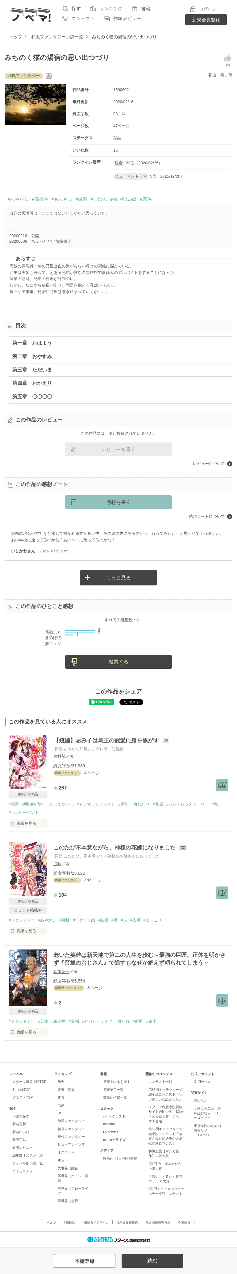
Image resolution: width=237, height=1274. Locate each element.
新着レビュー (22, 1147)
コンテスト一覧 (160, 1081)
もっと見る (118, 577)
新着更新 (19, 1124)
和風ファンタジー (71, 1121)
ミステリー (66, 1152)
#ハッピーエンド (24, 812)
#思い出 (128, 199)
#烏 (215, 804)
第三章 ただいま (32, 369)
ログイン (207, 8)
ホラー (63, 1160)
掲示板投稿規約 (127, 1222)
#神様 (64, 920)
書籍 (145, 8)
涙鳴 (57, 863)
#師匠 (138, 1021)
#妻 (114, 920)
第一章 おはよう (32, 343)
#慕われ (122, 1021)
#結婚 (103, 920)
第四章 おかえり (32, 383)
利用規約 (70, 1222)
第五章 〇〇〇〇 (32, 396)
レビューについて (209, 463)
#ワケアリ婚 (84, 920)
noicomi (109, 1124)
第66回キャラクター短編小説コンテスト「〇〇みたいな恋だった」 (165, 1094)
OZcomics (110, 1132)
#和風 (158, 804)
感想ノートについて (207, 516)
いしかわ (19, 551)
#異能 (123, 804)
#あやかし (18, 199)
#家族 (146, 199)
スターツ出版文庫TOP (29, 1081)
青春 (61, 1097)
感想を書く (118, 502)
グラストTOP (22, 1097)
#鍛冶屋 (58, 1021)
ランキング (111, 8)
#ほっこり (152, 920)
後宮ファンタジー (71, 1129)
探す (76, 8)
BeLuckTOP (21, 1090)
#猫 (113, 199)
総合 (61, 1081)
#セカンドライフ (97, 1021)
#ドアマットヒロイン (96, 804)
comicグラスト (114, 1116)
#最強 (74, 1021)
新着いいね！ (22, 1132)
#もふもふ (62, 199)
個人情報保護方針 (158, 1222)
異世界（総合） (69, 1168)
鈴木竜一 (61, 971)
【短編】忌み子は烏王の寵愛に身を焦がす (106, 740)
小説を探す (20, 1116)
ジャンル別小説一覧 (27, 1163)
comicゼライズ (114, 1140)
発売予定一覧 (113, 1090)
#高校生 (40, 199)
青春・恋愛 (66, 1090)
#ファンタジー (22, 920)
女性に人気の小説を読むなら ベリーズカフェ (207, 1113)
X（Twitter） (203, 1081)
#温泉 (81, 199)
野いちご (200, 1100)
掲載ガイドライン (96, 1222)
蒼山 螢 (216, 75)
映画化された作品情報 (120, 1158)
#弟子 (151, 1021)
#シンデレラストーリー (187, 804)
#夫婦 (135, 920)
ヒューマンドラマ (71, 1144)
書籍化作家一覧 (115, 1097)
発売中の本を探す (116, 1081)
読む (152, 1261)
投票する (118, 661)
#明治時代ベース (37, 804)
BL (60, 1113)
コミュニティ (22, 1171)
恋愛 (61, 1105)
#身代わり (140, 804)
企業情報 (184, 1222)
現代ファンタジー (71, 1136)
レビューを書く (118, 449)
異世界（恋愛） (69, 1201)
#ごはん (98, 199)
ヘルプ (51, 1222)
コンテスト (83, 18)
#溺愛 (14, 804)
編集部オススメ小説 (27, 1155)
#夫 (124, 920)
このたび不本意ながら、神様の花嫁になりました (115, 847)
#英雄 (43, 1021)
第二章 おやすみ (32, 356)
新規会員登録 (206, 19)
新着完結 (19, 1140)
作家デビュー (127, 18)
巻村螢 (59, 756)
